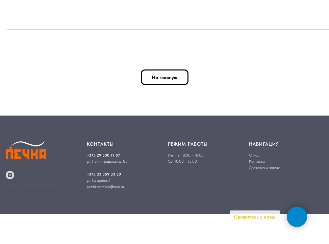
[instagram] (10, 175)
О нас (254, 155)
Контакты (257, 161)
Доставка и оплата (264, 167)
